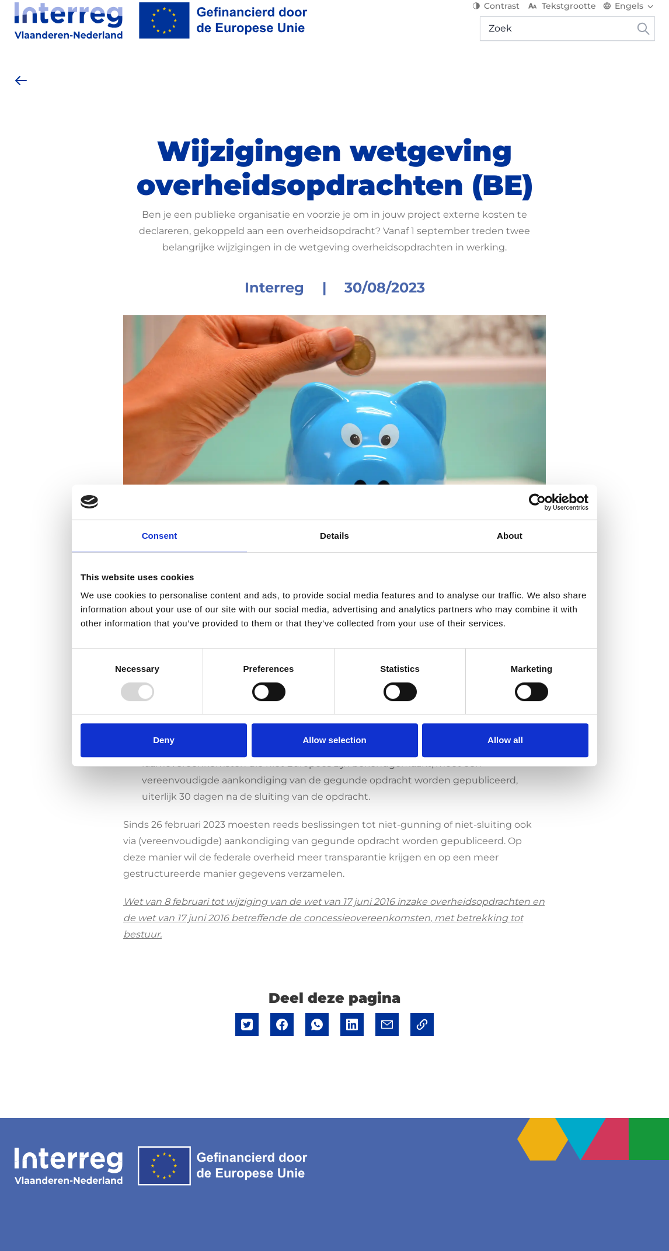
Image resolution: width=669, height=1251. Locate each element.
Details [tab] (334, 536)
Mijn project (531, 75)
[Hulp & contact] (612, 75)
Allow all (505, 740)
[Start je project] (186, 75)
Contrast (496, 17)
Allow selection (334, 740)
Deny (164, 740)
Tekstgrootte (561, 17)
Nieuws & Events (282, 75)
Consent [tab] (159, 536)
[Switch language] (629, 17)
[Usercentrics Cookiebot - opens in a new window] (537, 502)
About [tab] (509, 536)
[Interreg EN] (161, 32)
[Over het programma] (72, 75)
